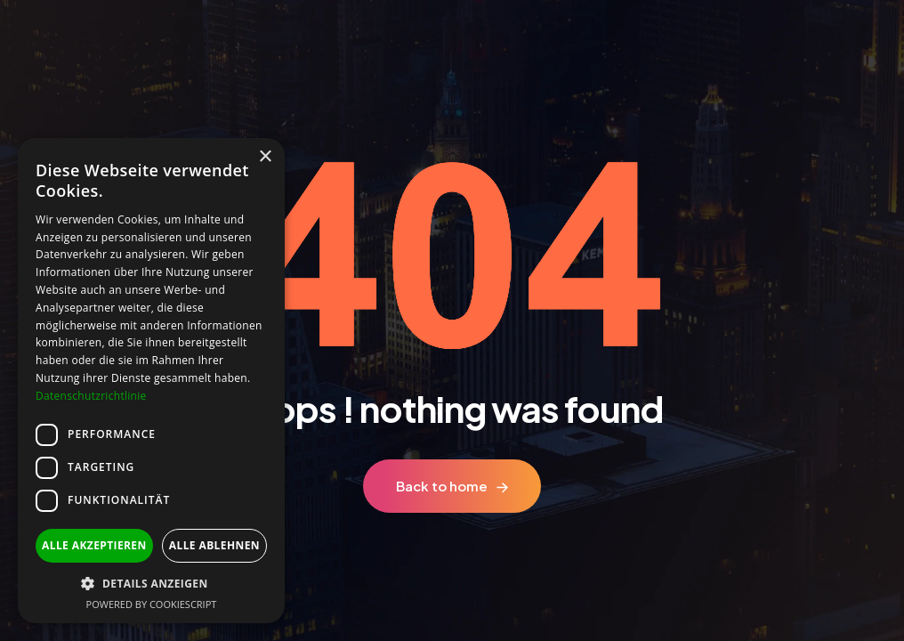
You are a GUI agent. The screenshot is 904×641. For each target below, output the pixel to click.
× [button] (264, 157)
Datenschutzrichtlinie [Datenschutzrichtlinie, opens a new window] (91, 395)
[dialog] (151, 380)
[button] (151, 583)
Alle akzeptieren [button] (94, 545)
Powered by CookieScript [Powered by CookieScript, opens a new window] (151, 604)
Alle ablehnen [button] (214, 545)
